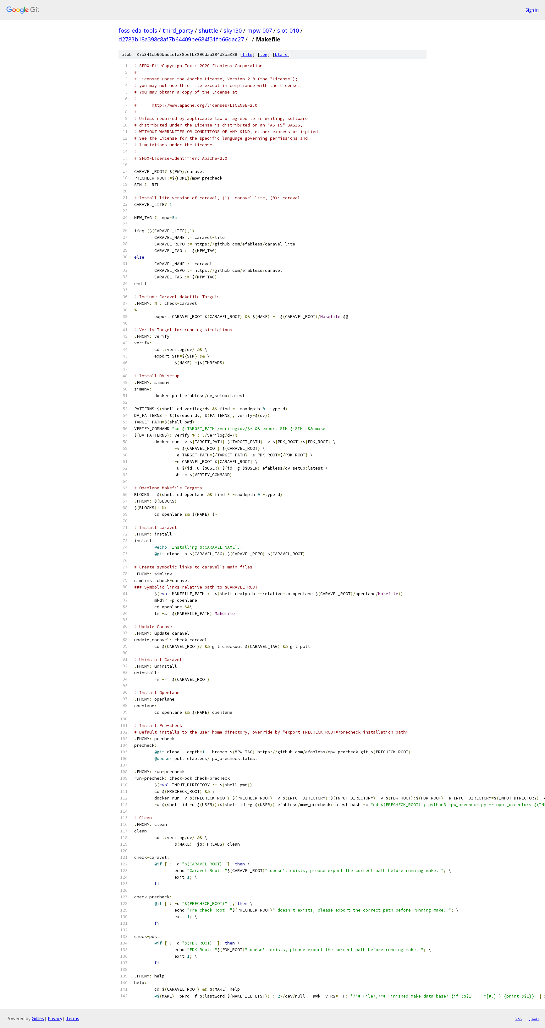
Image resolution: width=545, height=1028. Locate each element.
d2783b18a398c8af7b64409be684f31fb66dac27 (181, 39)
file (247, 54)
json (534, 1018)
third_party (177, 30)
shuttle (208, 30)
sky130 (232, 30)
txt (518, 1018)
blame (281, 54)
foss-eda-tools (137, 30)
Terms (72, 1018)
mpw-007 (259, 30)
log (263, 54)
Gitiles (38, 1018)
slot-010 (288, 30)
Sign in (532, 10)
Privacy (55, 1018)
